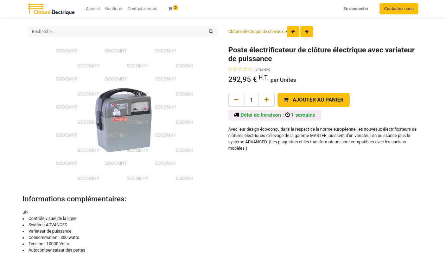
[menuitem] (92, 9)
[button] (314, 100)
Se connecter (355, 8)
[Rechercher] (211, 31)
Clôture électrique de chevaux (255, 31)
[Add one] (267, 100)
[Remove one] (236, 100)
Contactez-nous (399, 8)
